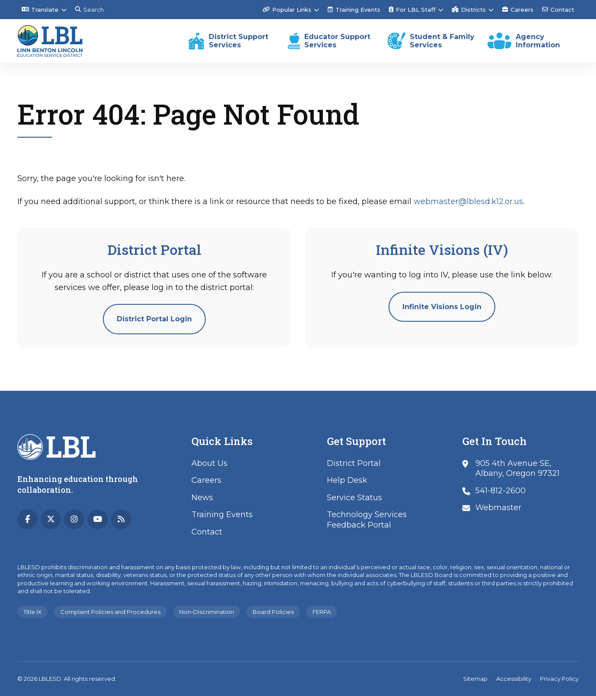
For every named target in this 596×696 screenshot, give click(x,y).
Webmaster (498, 507)
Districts (469, 9)
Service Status (354, 497)
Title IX (32, 611)
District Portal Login (154, 319)
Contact (558, 9)
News (202, 497)
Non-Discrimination (206, 611)
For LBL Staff (412, 9)
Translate (40, 9)
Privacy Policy (559, 678)
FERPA (322, 611)
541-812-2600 (500, 490)
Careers (517, 9)
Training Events (354, 9)
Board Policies (273, 611)
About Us (209, 463)
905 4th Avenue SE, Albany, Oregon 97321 (517, 468)
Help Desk (347, 480)
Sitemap (475, 678)
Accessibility (513, 678)
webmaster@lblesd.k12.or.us (468, 201)
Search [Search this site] (89, 9)
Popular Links (287, 9)
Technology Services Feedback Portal (367, 519)
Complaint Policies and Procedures (110, 611)
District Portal (354, 463)
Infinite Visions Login (441, 307)
